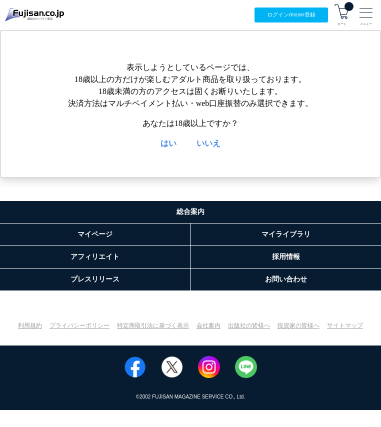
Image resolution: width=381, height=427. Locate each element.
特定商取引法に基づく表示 (153, 325)
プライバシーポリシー (80, 325)
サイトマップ (345, 325)
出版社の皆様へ (249, 325)
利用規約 (30, 325)
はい (168, 143)
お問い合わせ (286, 279)
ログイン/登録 (291, 15)
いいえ (208, 143)
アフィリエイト (95, 256)
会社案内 (208, 325)
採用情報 (286, 256)
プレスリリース (95, 279)
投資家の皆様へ (299, 325)
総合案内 (190, 212)
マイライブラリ (286, 234)
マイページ (95, 234)
